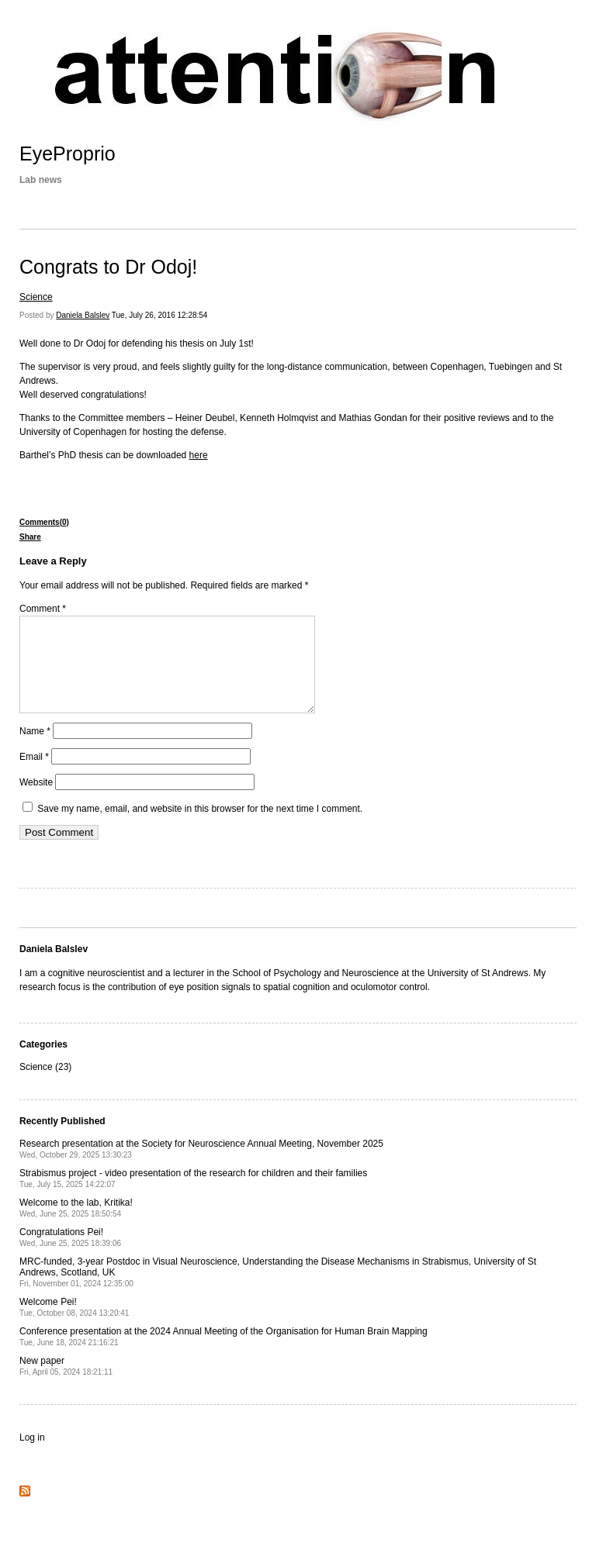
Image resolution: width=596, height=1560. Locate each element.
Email (34, 775)
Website (36, 801)
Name (34, 749)
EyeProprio (67, 153)
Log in (32, 1456)
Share (30, 537)
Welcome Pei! (74, 1325)
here (198, 455)
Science (36, 297)
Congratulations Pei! (70, 1255)
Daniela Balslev (82, 315)
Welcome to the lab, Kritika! (76, 1226)
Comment (42, 608)
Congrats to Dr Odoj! (108, 267)
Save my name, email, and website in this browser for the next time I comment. (199, 827)
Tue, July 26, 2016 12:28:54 (160, 315)
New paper (66, 1384)
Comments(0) (44, 522)
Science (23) (45, 1085)
